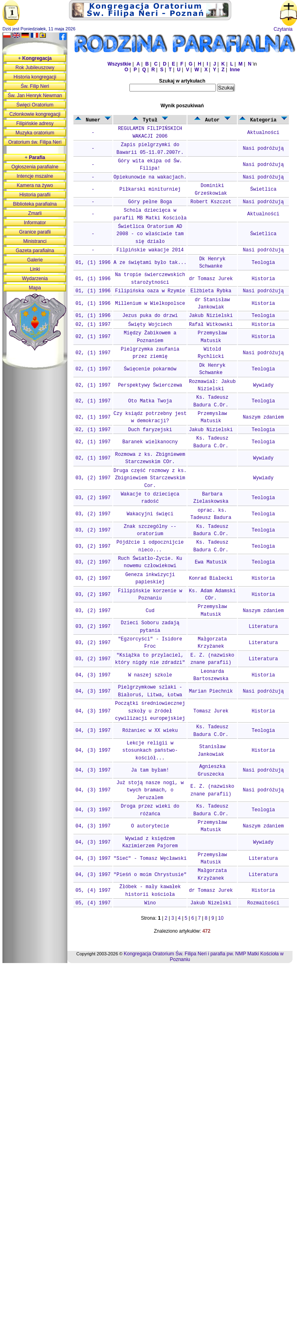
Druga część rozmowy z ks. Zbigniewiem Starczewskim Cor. (150, 478)
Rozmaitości (263, 903)
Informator (35, 222)
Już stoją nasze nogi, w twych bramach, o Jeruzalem (150, 790)
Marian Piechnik (211, 691)
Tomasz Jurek (211, 711)
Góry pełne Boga (150, 202)
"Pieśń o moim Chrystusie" (150, 875)
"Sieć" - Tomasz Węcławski (150, 858)
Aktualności (263, 133)
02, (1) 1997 (92, 324)
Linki (35, 269)
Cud (150, 611)
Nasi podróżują (263, 148)
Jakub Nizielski (211, 316)
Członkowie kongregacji (34, 114)
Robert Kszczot (210, 202)
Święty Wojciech (150, 324)
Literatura (263, 626)
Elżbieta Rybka (210, 291)
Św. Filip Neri (35, 86)
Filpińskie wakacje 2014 (150, 250)
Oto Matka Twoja (150, 401)
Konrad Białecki (211, 578)
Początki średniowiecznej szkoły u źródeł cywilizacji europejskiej (150, 711)
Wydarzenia (34, 278)
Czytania (283, 29)
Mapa (35, 288)
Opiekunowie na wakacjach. (150, 177)
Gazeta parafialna (35, 250)
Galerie (35, 260)
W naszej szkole (150, 675)
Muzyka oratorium (34, 133)
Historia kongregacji (34, 77)
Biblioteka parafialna (35, 204)
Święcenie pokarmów (150, 369)
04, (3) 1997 (92, 675)
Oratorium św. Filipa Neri (34, 142)
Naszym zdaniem (263, 417)
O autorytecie (150, 826)
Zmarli (34, 213)
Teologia (263, 263)
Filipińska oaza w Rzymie (150, 291)
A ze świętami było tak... (150, 263)
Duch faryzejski (150, 430)
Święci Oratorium (34, 105)
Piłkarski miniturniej (150, 189)
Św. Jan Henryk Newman (35, 95)
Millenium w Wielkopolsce (150, 303)
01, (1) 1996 (92, 263)
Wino (150, 903)
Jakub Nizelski (210, 903)
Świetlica (263, 189)
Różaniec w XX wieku (150, 731)
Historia (263, 279)
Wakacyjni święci (150, 514)
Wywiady (263, 385)
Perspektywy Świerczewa (150, 385)
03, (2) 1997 (92, 478)
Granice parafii (35, 232)
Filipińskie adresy (35, 123)
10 (221, 918)
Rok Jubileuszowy (34, 67)
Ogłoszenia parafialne (34, 167)
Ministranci (34, 241)
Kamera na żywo (35, 185)
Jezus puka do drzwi (150, 316)
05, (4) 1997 (92, 890)
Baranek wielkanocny (150, 442)
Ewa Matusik (211, 562)
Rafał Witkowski (211, 324)
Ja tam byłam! (150, 770)
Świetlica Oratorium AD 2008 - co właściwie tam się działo (150, 234)
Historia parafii (35, 195)
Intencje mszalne (35, 176)
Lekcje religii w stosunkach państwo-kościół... (150, 750)
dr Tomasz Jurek (211, 279)
